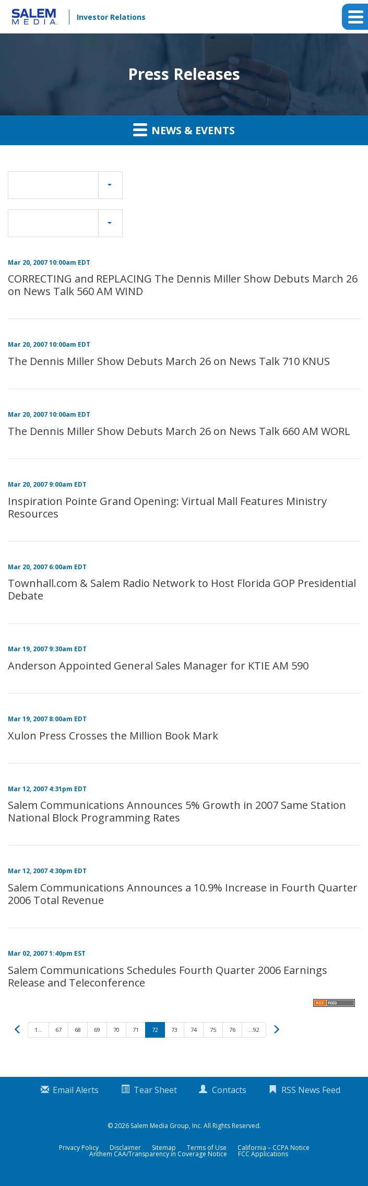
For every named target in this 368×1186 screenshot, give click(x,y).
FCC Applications (263, 1154)
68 (78, 1030)
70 (116, 1030)
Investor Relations (111, 17)
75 (213, 1030)
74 (194, 1030)
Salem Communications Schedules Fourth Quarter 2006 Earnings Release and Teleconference (167, 976)
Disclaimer (125, 1148)
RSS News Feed (310, 1090)
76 (232, 1030)
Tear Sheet (155, 1090)
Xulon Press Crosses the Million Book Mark (113, 736)
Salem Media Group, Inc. (166, 1125)
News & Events (184, 129)
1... (38, 1030)
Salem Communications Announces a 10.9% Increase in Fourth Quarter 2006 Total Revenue (183, 893)
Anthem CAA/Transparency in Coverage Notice (158, 1154)
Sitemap (164, 1148)
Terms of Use (207, 1148)
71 (136, 1030)
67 (58, 1030)
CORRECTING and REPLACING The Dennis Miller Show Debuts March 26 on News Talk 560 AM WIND (183, 285)
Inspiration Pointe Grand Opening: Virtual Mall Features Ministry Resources (167, 507)
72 (155, 1030)
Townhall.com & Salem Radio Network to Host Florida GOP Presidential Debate (182, 589)
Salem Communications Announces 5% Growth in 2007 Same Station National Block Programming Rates (177, 811)
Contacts (229, 1090)
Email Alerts (76, 1090)
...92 (253, 1030)
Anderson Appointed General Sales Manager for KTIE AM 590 (158, 666)
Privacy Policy (79, 1148)
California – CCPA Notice (274, 1148)
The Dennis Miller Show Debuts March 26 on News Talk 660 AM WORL (179, 431)
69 (97, 1030)
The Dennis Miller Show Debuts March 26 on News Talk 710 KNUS (169, 361)
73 (174, 1030)
